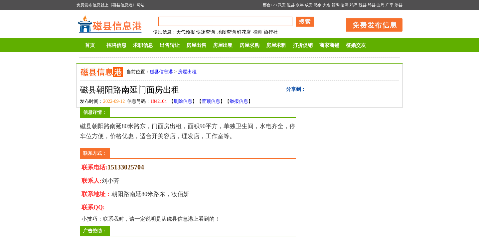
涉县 (398, 5)
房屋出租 (223, 45)
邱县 (372, 5)
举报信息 (239, 101)
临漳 (345, 5)
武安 (282, 5)
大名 (327, 5)
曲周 (381, 5)
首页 (90, 45)
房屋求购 (249, 45)
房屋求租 (276, 45)
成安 (309, 5)
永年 (300, 5)
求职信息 (143, 45)
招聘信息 (116, 45)
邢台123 (270, 5)
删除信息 (183, 101)
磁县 (291, 5)
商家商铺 (329, 45)
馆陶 (336, 5)
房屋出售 (196, 45)
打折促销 (303, 45)
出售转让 (170, 45)
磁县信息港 (161, 71)
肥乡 (318, 5)
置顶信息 (211, 101)
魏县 (363, 5)
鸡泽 (354, 5)
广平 (390, 5)
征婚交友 (356, 45)
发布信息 (371, 23)
